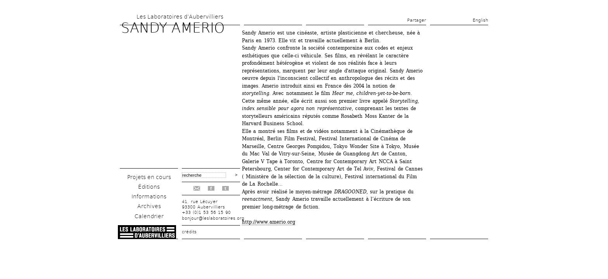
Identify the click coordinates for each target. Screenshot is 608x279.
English (480, 20)
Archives (149, 206)
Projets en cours (149, 177)
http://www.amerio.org (268, 222)
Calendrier (149, 216)
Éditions (149, 187)
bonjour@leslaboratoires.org (213, 218)
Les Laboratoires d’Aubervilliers (179, 17)
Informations (148, 196)
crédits (189, 231)
